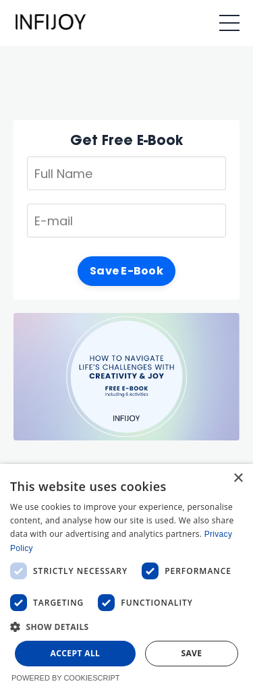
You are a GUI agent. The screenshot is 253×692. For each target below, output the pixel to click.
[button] (126, 626)
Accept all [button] (76, 653)
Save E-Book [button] (126, 271)
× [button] (238, 478)
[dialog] (126, 578)
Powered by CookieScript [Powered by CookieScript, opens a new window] (65, 678)
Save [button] (191, 653)
